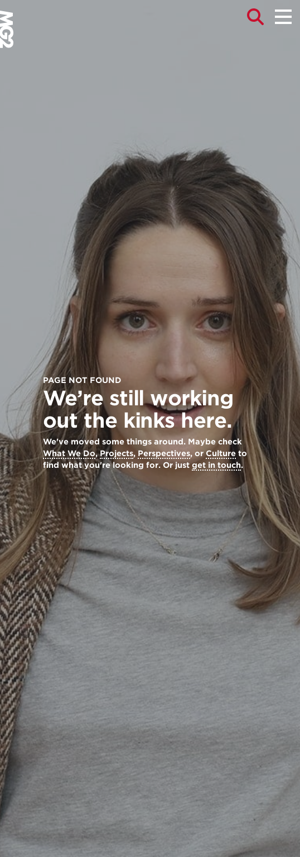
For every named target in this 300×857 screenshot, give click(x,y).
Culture (221, 453)
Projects (116, 453)
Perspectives (164, 453)
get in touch (216, 465)
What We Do (69, 453)
